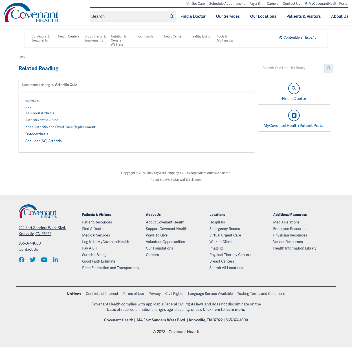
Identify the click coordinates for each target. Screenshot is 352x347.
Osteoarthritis (36, 134)
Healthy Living (200, 36)
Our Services (228, 16)
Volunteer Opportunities (165, 241)
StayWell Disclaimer (187, 180)
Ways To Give (157, 235)
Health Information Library (295, 248)
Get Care (195, 3)
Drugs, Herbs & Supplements (95, 38)
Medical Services (96, 235)
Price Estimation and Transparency (110, 267)
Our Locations (263, 16)
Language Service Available (210, 293)
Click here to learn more (223, 309)
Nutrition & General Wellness (118, 40)
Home (21, 56)
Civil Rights (174, 293)
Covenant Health (118, 320)
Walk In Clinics (221, 241)
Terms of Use (133, 293)
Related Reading (38, 68)
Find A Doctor (93, 228)
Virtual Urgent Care (225, 235)
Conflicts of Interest (102, 293)
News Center (173, 36)
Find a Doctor (193, 16)
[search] (292, 68)
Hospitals (217, 222)
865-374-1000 (30, 243)
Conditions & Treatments (40, 38)
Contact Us (291, 3)
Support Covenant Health (166, 228)
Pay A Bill (89, 248)
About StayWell (161, 180)
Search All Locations (226, 267)
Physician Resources (290, 235)
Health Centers (68, 36)
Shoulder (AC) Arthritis (43, 141)
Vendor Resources (288, 241)
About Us (339, 16)
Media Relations (286, 222)
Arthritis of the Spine (42, 120)
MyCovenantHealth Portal (326, 3)
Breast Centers (221, 261)
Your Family (145, 36)
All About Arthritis (40, 113)
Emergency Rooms (224, 228)
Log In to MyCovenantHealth (105, 241)
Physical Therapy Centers (230, 254)
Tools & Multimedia (225, 38)
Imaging (216, 248)
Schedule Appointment (227, 3)
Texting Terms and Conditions (261, 293)
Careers (272, 3)
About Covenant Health (165, 222)
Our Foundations (159, 248)
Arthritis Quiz (66, 85)
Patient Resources (97, 222)
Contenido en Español (300, 37)
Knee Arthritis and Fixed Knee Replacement (61, 127)
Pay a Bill (255, 3)
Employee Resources (290, 228)
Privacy (155, 293)
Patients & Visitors (303, 16)
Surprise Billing (94, 254)
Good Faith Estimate (99, 261)
